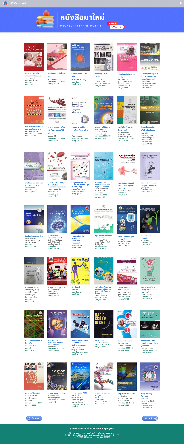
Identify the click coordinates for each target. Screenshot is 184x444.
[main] (34, 79)
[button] (181, 3)
